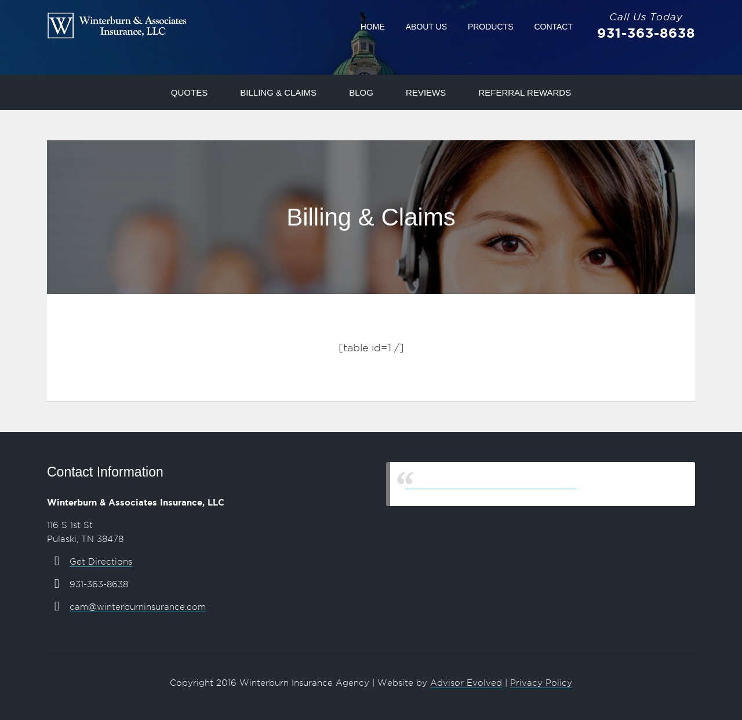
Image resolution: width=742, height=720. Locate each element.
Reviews (426, 92)
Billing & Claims (278, 92)
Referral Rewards (524, 92)
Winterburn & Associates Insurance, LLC (490, 484)
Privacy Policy (541, 683)
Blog (361, 92)
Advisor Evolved (466, 683)
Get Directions (101, 561)
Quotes (189, 92)
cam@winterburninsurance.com (138, 607)
